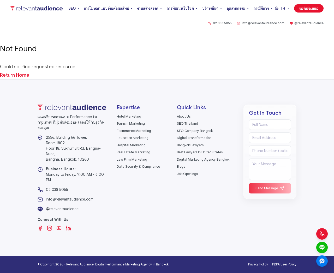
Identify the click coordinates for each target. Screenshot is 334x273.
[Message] (270, 169)
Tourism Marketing (131, 123)
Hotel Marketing (129, 116)
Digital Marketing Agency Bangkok (203, 159)
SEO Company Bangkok (195, 131)
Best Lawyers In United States (200, 152)
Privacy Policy (258, 264)
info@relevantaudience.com (69, 199)
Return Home (14, 75)
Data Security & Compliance (138, 166)
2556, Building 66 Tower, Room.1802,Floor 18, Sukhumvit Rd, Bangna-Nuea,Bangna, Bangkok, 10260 (73, 148)
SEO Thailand (187, 123)
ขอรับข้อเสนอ (308, 8)
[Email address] (270, 137)
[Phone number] (270, 150)
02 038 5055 (57, 189)
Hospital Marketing (131, 145)
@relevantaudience (62, 209)
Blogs (181, 166)
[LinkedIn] (68, 228)
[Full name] (270, 124)
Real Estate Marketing (133, 152)
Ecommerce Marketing (134, 131)
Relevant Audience (80, 264)
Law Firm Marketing (132, 159)
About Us (183, 116)
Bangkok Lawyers (190, 145)
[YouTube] (59, 228)
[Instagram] (49, 228)
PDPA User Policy (284, 264)
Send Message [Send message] (269, 188)
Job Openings (187, 174)
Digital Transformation (194, 138)
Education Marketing (132, 138)
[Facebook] (40, 228)
